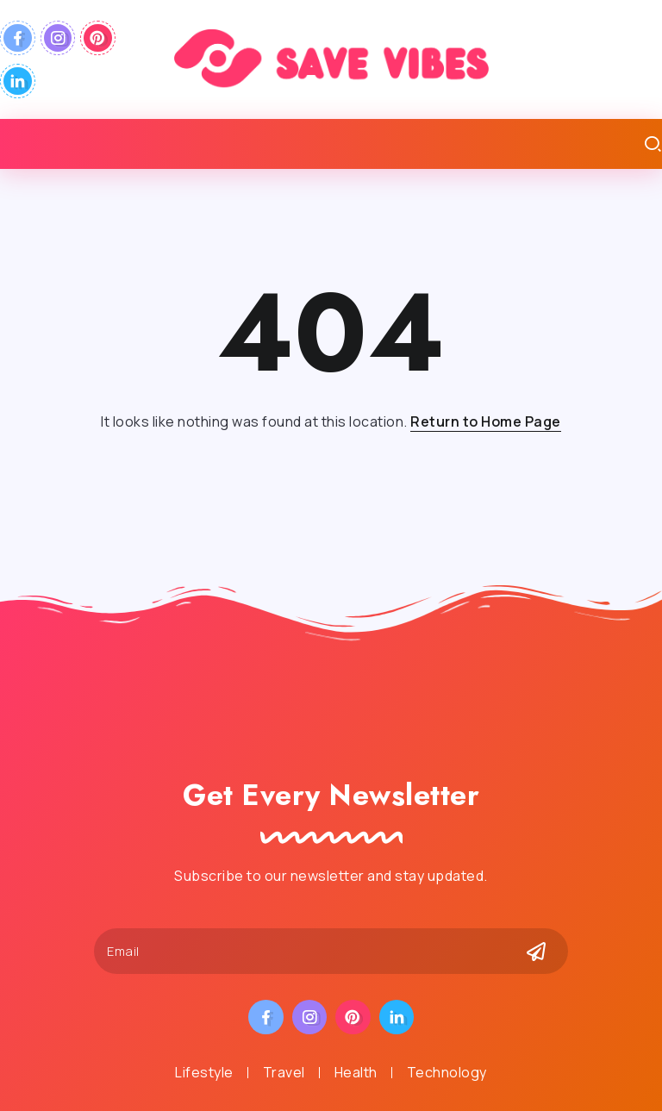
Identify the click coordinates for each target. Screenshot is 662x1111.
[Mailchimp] (536, 951)
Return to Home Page (485, 421)
